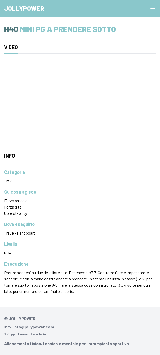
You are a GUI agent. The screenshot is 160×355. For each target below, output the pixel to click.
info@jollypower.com (33, 326)
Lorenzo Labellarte (32, 334)
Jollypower (24, 8)
